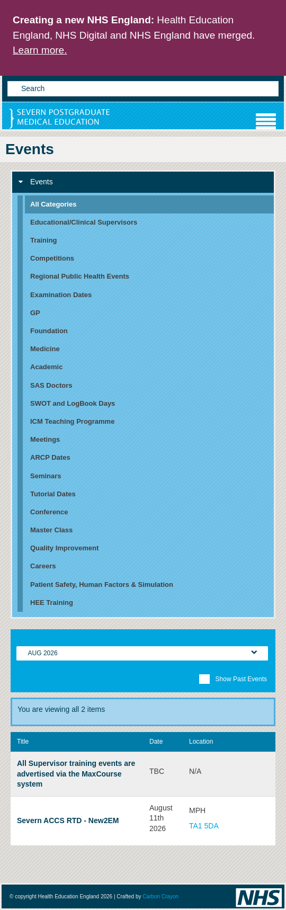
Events (36, 181)
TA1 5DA (204, 826)
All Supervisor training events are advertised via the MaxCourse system (76, 773)
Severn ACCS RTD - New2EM (68, 820)
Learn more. (40, 50)
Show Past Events (233, 679)
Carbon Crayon (160, 896)
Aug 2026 (43, 653)
